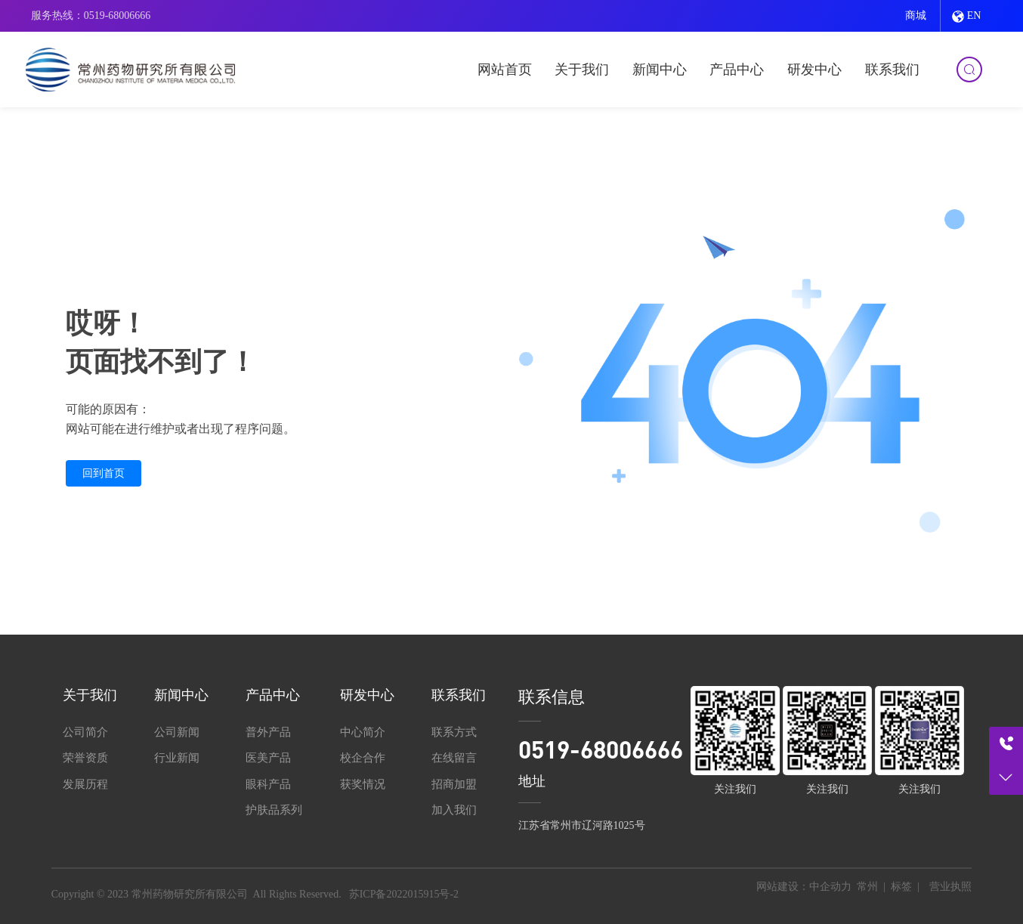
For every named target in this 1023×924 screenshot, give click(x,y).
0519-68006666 (600, 749)
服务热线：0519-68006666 (91, 15)
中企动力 (830, 886)
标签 (901, 886)
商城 (915, 15)
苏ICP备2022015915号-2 (404, 894)
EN (966, 16)
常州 (867, 886)
